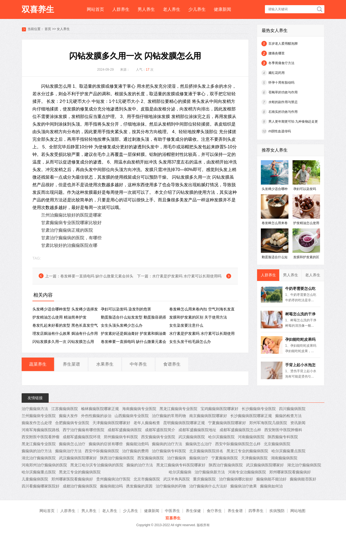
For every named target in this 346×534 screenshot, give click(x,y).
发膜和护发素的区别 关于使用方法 (198, 317)
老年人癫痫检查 (147, 423)
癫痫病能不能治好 (271, 479)
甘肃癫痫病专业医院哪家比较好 (71, 222)
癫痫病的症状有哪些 (106, 444)
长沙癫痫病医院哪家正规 (251, 416)
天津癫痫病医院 (254, 458)
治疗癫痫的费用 (135, 451)
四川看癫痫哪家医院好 (40, 486)
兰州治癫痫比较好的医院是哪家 (71, 215)
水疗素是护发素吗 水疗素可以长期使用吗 (186, 276)
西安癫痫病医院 (150, 458)
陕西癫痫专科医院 (283, 437)
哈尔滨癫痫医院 (221, 437)
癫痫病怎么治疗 (72, 444)
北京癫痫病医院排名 (206, 451)
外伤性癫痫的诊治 (96, 416)
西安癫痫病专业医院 (158, 437)
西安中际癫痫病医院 (102, 451)
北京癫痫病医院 (277, 444)
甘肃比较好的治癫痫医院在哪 (69, 245)
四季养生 (256, 511)
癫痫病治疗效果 (243, 486)
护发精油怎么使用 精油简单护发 (59, 317)
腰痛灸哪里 (276, 53)
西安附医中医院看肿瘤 (40, 437)
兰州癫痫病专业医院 (39, 416)
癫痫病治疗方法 (68, 451)
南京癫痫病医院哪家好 (208, 416)
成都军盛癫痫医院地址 (197, 430)
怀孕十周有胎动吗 (281, 82)
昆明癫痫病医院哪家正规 (184, 423)
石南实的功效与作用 (283, 112)
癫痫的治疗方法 (140, 465)
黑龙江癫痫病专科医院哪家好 (180, 465)
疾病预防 (277, 511)
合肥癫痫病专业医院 (72, 423)
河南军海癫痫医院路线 (40, 430)
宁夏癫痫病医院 (224, 458)
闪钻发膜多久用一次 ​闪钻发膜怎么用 (63, 341)
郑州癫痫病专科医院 (121, 437)
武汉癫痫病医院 (191, 437)
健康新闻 (222, 9)
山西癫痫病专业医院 (132, 416)
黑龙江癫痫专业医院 (39, 444)
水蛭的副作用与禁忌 (283, 102)
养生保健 (193, 511)
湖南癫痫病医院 (284, 458)
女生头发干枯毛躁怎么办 (190, 341)
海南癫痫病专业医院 (139, 409)
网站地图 (297, 511)
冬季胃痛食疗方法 (281, 63)
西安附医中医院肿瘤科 (283, 430)
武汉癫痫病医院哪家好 (78, 458)
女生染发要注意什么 (186, 325)
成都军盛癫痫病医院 (125, 430)
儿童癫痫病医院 (35, 479)
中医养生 (172, 511)
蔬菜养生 (37, 364)
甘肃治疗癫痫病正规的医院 (67, 230)
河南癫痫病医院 (251, 437)
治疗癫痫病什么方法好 (208, 486)
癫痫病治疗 (198, 458)
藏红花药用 (276, 73)
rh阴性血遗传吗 (279, 131)
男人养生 (146, 9)
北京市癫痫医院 (147, 479)
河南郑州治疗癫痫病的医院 (44, 465)
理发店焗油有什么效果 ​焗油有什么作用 (65, 333)
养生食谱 (235, 511)
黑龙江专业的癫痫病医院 (247, 451)
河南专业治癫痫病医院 (247, 472)
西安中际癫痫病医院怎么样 (238, 444)
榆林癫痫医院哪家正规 (100, 409)
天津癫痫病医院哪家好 (111, 423)
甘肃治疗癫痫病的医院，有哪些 (71, 237)
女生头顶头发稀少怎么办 (121, 325)
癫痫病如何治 (271, 486)
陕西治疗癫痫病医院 (117, 458)
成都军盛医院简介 (160, 430)
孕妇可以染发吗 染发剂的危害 (126, 309)
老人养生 (171, 9)
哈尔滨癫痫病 (180, 472)
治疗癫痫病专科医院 (169, 451)
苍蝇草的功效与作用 (283, 92)
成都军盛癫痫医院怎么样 (240, 430)
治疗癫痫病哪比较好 (236, 479)
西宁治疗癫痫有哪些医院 (83, 430)
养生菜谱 (71, 364)
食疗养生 (214, 511)
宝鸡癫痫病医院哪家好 (219, 409)
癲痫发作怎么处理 (37, 423)
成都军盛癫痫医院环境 (82, 437)
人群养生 (120, 9)
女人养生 (63, 29)
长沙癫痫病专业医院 (259, 409)
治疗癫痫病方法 (35, 409)
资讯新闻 (297, 423)
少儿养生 (197, 9)
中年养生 (138, 364)
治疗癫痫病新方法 (210, 472)
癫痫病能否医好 (303, 479)
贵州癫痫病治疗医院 (113, 479)
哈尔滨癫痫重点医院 (288, 451)
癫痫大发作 (68, 416)
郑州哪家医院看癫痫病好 (290, 472)
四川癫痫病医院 (292, 409)
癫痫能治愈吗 (137, 444)
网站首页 (95, 9)
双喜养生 (38, 9)
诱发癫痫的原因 (139, 486)
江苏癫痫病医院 (64, 409)
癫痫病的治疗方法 (167, 444)
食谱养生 (172, 364)
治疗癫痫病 (176, 458)
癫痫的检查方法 (288, 416)
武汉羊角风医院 (176, 479)
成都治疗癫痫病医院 (80, 486)
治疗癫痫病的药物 (171, 486)
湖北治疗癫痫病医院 (39, 458)
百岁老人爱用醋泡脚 (283, 43)
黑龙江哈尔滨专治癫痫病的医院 (96, 465)
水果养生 (105, 364)
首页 (48, 29)
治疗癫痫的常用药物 (169, 416)
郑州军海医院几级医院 (268, 423)
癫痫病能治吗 (111, 486)
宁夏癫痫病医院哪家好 (227, 423)
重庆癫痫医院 (204, 479)
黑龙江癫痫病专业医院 (178, 409)
